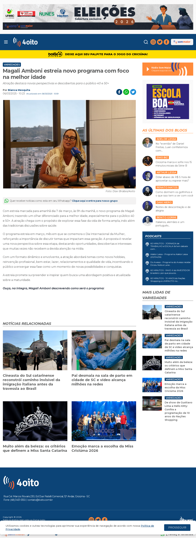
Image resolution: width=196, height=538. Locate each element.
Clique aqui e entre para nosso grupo (94, 200)
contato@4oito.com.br (40, 499)
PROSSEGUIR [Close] (177, 527)
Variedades (12, 64)
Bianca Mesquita (19, 90)
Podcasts (153, 236)
